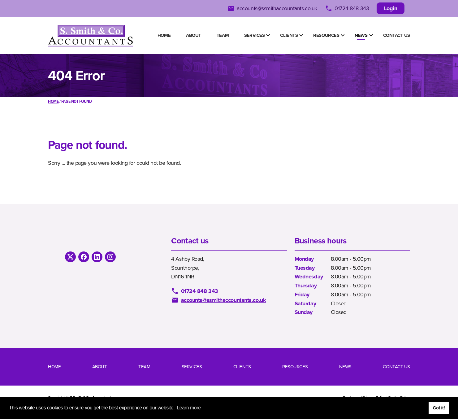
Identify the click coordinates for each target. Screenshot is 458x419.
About (193, 35)
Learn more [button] (189, 407)
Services (254, 35)
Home (164, 35)
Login (390, 8)
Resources (326, 35)
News (361, 35)
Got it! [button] (439, 407)
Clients (289, 35)
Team (223, 35)
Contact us (396, 35)
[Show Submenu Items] (268, 35)
